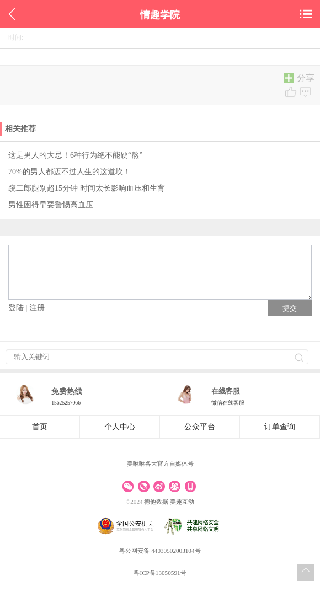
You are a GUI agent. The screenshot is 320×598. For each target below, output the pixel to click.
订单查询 (279, 427)
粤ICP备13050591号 (160, 572)
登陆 (16, 308)
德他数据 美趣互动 (169, 501)
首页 (39, 427)
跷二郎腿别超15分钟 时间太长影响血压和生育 (86, 188)
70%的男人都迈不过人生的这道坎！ (69, 172)
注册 (37, 308)
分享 (297, 79)
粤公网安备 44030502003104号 (159, 550)
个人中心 (119, 427)
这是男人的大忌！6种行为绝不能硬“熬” (75, 155)
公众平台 (199, 427)
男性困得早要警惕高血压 (50, 205)
